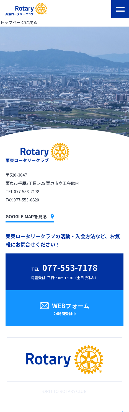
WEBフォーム (64, 309)
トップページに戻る (18, 22)
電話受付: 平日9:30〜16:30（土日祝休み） (64, 270)
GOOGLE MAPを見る (30, 216)
